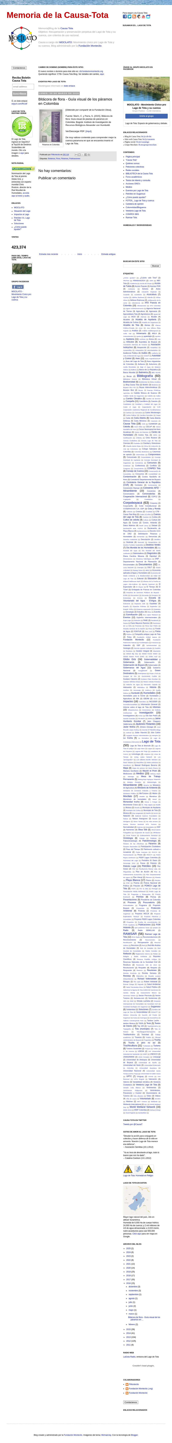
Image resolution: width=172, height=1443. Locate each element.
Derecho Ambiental (130, 539)
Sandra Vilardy (129, 993)
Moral (154, 799)
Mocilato (127, 796)
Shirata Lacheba (143, 1001)
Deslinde (129, 542)
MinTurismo (144, 793)
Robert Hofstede (150, 982)
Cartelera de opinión (135, 204)
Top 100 (140, 1026)
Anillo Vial (127, 333)
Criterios (129, 512)
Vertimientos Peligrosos (132, 1090)
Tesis (148, 1023)
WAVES (157, 1099)
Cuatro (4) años (145, 514)
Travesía (138, 1037)
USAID (150, 1076)
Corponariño (128, 506)
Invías (140, 716)
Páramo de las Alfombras (133, 844)
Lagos (150, 748)
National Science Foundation (146, 816)
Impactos (128, 701)
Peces (139, 855)
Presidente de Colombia (150, 900)
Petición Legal (129, 866)
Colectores (134, 449)
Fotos (129, 637)
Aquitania (130, 339)
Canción (154, 401)
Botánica (51, 159)
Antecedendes (128, 336)
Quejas (155, 928)
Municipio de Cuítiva (133, 810)
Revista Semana (149, 973)
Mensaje (131, 776)
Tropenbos (147, 1040)
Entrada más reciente (48, 254)
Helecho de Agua (133, 684)
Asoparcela (141, 347)
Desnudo (141, 542)
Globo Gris (129, 659)
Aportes (157, 336)
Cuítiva (155, 517)
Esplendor (153, 606)
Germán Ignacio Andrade (143, 648)
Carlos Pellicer (131, 415)
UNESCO (154, 1054)
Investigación (146, 712)
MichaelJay (106, 1435)
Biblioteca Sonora (130, 379)
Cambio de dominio (153, 399)
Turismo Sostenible (133, 1049)
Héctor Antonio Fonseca (151, 682)
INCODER (153, 702)
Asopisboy (154, 347)
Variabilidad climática (141, 1082)
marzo (132, 1314)
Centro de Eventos (141, 432)
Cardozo (129, 413)
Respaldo (142, 968)
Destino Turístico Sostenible (133, 545)
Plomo (148, 880)
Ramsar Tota (131, 217)
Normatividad (128, 827)
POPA (133, 889)
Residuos (127, 965)
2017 (128, 1279)
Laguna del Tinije (141, 751)
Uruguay (140, 1076)
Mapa (125, 768)
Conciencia (139, 463)
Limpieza (147, 754)
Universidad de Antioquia (136, 1060)
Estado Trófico (128, 609)
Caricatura (138, 413)
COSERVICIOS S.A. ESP (133, 509)
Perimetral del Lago (130, 860)
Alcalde (154, 317)
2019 (128, 1272)
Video (149, 1096)
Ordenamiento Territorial (148, 835)
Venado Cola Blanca (132, 1088)
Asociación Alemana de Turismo (135, 345)
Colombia (127, 452)
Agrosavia (153, 311)
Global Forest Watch (149, 654)
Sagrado (141, 984)
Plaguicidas (127, 872)
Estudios (140, 612)
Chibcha (139, 438)
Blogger (134, 1435)
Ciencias (126, 443)
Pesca (142, 863)
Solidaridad (130, 1009)
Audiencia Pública (130, 353)
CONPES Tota (153, 468)
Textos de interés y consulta (138, 180)
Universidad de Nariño (148, 1062)
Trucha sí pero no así (141, 1043)
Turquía (147, 1049)
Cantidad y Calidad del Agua (146, 404)
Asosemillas (127, 350)
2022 (128, 1260)
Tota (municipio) (142, 1029)
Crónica (139, 512)
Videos (157, 1096)
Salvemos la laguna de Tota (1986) (135, 990)
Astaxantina (139, 350)
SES (124, 1001)
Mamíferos (127, 765)
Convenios (151, 491)
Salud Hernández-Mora (134, 987)
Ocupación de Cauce (142, 833)
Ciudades (136, 443)
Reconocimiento (129, 940)
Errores (140, 598)
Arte (158, 339)
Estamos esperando (144, 609)
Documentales (129, 565)
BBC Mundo (156, 372)
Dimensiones (127, 559)
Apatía (138, 336)
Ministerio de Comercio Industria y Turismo (140, 791)
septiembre (134, 1294)
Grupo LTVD (153, 673)
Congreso (126, 468)
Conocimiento (139, 468)
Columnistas (140, 454)
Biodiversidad (129, 382)
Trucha (157, 1040)
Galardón (126, 645)
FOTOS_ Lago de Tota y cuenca (140, 200)
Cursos (135, 523)
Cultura (145, 520)
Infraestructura (133, 710)
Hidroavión (127, 687)
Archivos (142, 339)
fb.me (140, 145)
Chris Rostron (151, 438)
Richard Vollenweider (147, 979)
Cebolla (126, 426)
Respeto (153, 968)
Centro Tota (143, 435)
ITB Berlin (141, 718)
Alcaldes (126, 320)
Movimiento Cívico (130, 805)
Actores (145, 289)
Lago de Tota (151, 741)
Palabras (153, 838)
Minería (146, 785)
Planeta (157, 877)
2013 (128, 1337)
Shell (131, 1001)
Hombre (126, 690)
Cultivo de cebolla (131, 520)
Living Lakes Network (143, 757)
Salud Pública (151, 987)
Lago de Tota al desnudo (140, 746)
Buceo (140, 390)
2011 (128, 1345)
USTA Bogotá (139, 1079)
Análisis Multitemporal (150, 331)
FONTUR (137, 631)
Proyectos (130, 922)
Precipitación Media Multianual (134, 891)
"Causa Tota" (131, 160)
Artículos (130, 342)
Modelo (142, 796)
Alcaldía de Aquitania (145, 319)
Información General (149, 704)
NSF (158, 827)
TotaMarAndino (129, 1034)
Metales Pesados (134, 782)
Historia (153, 687)
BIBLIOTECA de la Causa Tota (139, 173)
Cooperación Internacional (135, 496)
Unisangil (156, 1057)
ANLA (154, 333)
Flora (58, 159)
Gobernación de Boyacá (134, 665)
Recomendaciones (150, 937)
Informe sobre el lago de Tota (136, 707)
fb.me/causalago (142, 142)
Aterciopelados (152, 350)
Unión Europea (144, 1057)
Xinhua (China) (155, 1110)
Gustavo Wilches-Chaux (131, 682)
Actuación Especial (149, 292)
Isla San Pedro (152, 716)
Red (143, 945)
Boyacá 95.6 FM (129, 387)
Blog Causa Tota (132, 385)
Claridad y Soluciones (151, 443)
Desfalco (157, 539)
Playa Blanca (133, 880)
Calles (158, 396)
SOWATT (154, 1012)
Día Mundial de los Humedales (140, 547)
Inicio (79, 254)
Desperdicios (152, 542)
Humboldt (135, 693)
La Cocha (128, 738)
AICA (133, 317)
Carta (128, 418)
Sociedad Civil (152, 1004)
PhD (133, 869)
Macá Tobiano (128, 762)
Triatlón (148, 1037)
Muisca (128, 807)
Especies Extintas (139, 606)
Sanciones (154, 990)
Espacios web (140, 604)
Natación (126, 816)
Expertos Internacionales (147, 617)
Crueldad (149, 512)
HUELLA (148, 690)
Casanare (154, 421)
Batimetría (143, 372)
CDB (143, 424)
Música (126, 813)
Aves (137, 358)
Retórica (140, 970)
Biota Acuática (155, 382)
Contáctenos (19, 68)
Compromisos (154, 454)
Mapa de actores (138, 768)
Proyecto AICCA (142, 914)
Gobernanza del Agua (134, 668)
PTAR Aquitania (129, 925)
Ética (149, 612)
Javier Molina (129, 727)
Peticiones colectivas (135, 167)
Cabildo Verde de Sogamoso (133, 396)
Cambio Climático (134, 398)
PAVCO (154, 852)
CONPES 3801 (132, 214)
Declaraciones (142, 531)
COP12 (154, 497)
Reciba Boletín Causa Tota (21, 79)
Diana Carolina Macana (133, 556)
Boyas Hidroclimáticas (148, 387)
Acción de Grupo (146, 283)
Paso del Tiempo (133, 849)
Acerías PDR (155, 286)
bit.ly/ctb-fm (146, 136)
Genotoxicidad (151, 645)
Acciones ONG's (133, 184)
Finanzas (138, 626)
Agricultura (140, 311)
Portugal (155, 889)
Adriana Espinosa (137, 300)
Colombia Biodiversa (141, 452)
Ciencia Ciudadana (130, 441)
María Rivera (153, 768)
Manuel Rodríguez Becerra (146, 765)
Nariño (148, 813)
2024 (128, 1252)
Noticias (140, 827)
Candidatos (127, 404)
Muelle (158, 805)
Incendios (142, 702)
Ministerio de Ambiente (147, 788)
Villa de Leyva (131, 1099)
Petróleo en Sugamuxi (135, 194)
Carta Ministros (140, 421)
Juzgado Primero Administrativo (137, 735)
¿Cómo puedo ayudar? (20, 228)
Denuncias (153, 537)
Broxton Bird (128, 390)
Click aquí (136, 1234)
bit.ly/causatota (149, 139)
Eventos (126, 617)
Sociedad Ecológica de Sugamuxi (135, 1007)
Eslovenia (126, 604)
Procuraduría (148, 902)
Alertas (147, 325)
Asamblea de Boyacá (148, 342)
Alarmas (143, 317)
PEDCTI (149, 855)
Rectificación (127, 942)
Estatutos (157, 609)
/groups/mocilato (149, 145)
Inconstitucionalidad (130, 704)
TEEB (140, 1023)
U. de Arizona (128, 1051)
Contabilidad (153, 474)
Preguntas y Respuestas (140, 894)
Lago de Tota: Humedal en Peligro (138, 1175)
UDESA (141, 1051)
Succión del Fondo (149, 1015)
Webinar (129, 1101)
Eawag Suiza (137, 570)
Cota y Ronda (154, 509)
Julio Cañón (155, 733)
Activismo (131, 289)
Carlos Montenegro (153, 413)
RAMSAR (130, 933)
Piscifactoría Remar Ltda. (148, 869)
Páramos (64, 159)
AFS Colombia (155, 306)
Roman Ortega (128, 984)
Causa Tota (66, 28)
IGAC (155, 699)
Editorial (140, 578)
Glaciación (156, 651)
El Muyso (139, 587)
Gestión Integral (142, 651)
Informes (156, 707)
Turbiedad (146, 1046)
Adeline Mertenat (138, 297)
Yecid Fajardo (130, 1113)
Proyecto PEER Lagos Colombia (147, 919)
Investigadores (129, 716)
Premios (140, 897)
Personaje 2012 (129, 863)
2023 (128, 1256)
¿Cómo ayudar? (129, 278)
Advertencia (136, 303)
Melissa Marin (155, 774)
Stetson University (130, 1015)
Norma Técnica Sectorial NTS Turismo (139, 824)
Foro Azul (148, 631)
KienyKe (155, 735)
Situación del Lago (22, 211)
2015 (128, 1329)
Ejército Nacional (148, 584)
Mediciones (127, 774)
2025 (128, 1248)
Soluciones (19, 223)
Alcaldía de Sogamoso (150, 322)
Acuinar (126, 297)
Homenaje (137, 690)
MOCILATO (65, 42)
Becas (129, 376)
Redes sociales (132, 170)
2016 (128, 1283)
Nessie (154, 819)
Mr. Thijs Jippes (147, 805)
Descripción (145, 539)
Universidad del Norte (132, 1065)
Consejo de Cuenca (135, 471)
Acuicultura (151, 294)
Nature (125, 819)
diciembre (133, 1286)
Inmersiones (146, 710)
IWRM (150, 718)
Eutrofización (132, 614)
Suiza (135, 1018)
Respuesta (127, 970)
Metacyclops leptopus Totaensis (149, 779)
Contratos (139, 485)
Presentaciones (130, 899)
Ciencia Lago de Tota (149, 441)
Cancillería (143, 401)
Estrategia (130, 612)
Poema (136, 883)
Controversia (152, 485)
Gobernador (153, 665)
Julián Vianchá (141, 733)
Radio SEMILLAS (146, 930)
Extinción (137, 620)
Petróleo (146, 866)
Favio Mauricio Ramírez (140, 623)
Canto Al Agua (129, 407)
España (126, 606)
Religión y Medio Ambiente (135, 956)
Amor (141, 328)
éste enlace (69, 86)
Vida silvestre (138, 1096)
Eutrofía (157, 612)
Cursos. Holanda (150, 523)
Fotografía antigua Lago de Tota (147, 634)
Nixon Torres (138, 821)
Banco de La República (148, 370)
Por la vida (143, 889)
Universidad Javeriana (148, 1068)
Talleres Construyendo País (133, 1021)
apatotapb (148, 336)
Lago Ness (141, 748)
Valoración (153, 1079)
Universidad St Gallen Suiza (150, 1074)
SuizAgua (143, 1018)
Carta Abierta (140, 418)
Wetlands (154, 1101)
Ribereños (140, 976)
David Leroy (143, 525)
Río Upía (137, 982)
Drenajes (140, 567)
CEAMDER (153, 424)
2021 (128, 1264)
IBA (137, 699)
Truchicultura (130, 1045)
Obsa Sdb (142, 830)
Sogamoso (155, 1006)
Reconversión (150, 940)
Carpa (158, 415)
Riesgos (126, 982)
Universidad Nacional (132, 1071)
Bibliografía (145, 376)
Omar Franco (131, 835)
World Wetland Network (142, 1107)
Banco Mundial (129, 372)
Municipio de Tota (151, 810)
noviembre (133, 1290)
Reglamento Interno (143, 954)
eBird (147, 570)
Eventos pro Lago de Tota (137, 190)
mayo (131, 1310)
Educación (152, 578)
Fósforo (129, 634)
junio (131, 1306)
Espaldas (153, 604)
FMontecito (55, 155)
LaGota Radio (129, 1357)
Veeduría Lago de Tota (136, 211)
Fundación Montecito (90, 45)
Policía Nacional (150, 883)
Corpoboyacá (132, 502)
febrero (132, 1324)
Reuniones (151, 970)
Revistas (127, 976)
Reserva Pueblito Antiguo (147, 959)
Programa (143, 905)
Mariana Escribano (131, 771)
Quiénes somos (132, 163)
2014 (128, 1333)
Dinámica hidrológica (143, 559)
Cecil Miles (138, 427)
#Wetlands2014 (139, 281)
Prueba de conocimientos (147, 922)
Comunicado (132, 457)
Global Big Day (132, 654)
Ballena (133, 370)
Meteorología (151, 782)
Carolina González (146, 415)
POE (127, 883)
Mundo (137, 807)
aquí (102, 74)
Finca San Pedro (151, 626)
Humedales (149, 693)
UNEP (145, 1054)
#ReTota (126, 281)
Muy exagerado (137, 813)
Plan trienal (137, 877)
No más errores (152, 821)
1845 (151, 281)
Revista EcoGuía (129, 973)
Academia (133, 283)
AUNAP (146, 356)
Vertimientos (151, 1088)
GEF (138, 645)
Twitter (155, 1049)
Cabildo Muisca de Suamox (145, 393)
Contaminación (129, 477)
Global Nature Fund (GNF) (133, 656)
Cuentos (146, 517)
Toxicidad (145, 1034)
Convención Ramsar (131, 488)
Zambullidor (142, 1113)
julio (131, 1302)
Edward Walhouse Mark (131, 581)
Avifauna (141, 364)
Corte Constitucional (147, 506)
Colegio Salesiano (149, 449)
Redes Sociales (151, 951)
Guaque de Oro (129, 676)
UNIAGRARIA (128, 1057)
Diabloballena (138, 553)
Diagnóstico (152, 553)
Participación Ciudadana (150, 846)
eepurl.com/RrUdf (19, 104)
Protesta (141, 911)
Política (126, 886)
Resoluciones (128, 968)
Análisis (135, 331)
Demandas (140, 537)
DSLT (149, 567)
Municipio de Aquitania (151, 807)
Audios (144, 353)
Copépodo (126, 499)
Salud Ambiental (153, 984)
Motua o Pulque (151, 802)
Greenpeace (142, 673)
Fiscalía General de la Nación (134, 629)
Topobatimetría (152, 1026)
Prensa (153, 897)
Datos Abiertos (129, 525)
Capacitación (146, 407)
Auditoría (154, 353)
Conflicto (153, 466)
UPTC (129, 1076)
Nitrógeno (126, 821)
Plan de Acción (142, 872)
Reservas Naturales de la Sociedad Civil (140, 962)
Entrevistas (127, 598)
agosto (132, 1298)
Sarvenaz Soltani (129, 995)
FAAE (145, 620)
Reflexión (127, 954)
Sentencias (152, 998)
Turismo (156, 1046)
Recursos (135, 945)
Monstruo (153, 796)
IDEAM (146, 699)
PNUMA (157, 880)
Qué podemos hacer (142, 928)
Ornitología (128, 838)
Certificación (127, 438)
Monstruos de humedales (134, 799)
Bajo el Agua (145, 367)
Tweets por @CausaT (132, 1124)
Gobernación (149, 662)
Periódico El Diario (149, 860)
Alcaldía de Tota (131, 325)
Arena (151, 339)
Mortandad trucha (131, 802)
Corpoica (153, 503)
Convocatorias (148, 494)
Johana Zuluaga (146, 727)
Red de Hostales (146, 948)
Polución (136, 886)
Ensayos (155, 595)
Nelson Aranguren (140, 819)
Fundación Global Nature (147, 637)
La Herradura (143, 738)
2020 (128, 1268)
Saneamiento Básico (149, 993)
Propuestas (140, 908)
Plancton (149, 877)
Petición (153, 863)
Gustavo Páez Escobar (149, 679)
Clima (146, 446)
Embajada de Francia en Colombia (145, 590)
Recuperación (143, 942)
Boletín (145, 385)
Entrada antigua (108, 254)
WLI (145, 1104)
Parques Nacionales (130, 846)
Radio (125, 930)
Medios (129, 187)
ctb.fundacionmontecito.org (91, 71)
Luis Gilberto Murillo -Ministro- (147, 760)
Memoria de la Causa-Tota (57, 15)
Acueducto (138, 294)
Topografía (127, 1029)
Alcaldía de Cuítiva (130, 322)
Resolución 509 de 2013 (146, 965)
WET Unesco (142, 1101)
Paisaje (142, 838)
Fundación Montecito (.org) (141, 1388)
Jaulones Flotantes (145, 724)
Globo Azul (153, 656)
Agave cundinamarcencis (135, 308)
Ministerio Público (129, 793)
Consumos (139, 474)
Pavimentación (128, 855)
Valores (126, 1082)
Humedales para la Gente (134, 696)
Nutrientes (130, 830)
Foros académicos (134, 177)
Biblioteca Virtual (149, 379)
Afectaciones (141, 306)
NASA (156, 813)
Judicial (128, 733)
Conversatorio (128, 494)
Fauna (125, 623)
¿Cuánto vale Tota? (148, 278)
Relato (155, 954)
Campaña (130, 401)
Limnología (135, 754)
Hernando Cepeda (150, 684)
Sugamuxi (126, 1018)
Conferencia (140, 466)
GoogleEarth (142, 671)
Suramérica (154, 1018)
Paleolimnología (149, 841)
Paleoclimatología (130, 841)
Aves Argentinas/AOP (152, 358)
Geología (126, 648)
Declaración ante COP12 (133, 528)
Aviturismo (153, 364)
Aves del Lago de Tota (135, 361)
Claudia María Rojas (133, 446)
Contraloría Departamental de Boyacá (145, 480)
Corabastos (148, 499)
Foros (157, 631)
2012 (128, 1341)
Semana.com (139, 998)
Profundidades (128, 905)
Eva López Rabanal (150, 615)
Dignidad (153, 556)
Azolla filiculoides (129, 367)
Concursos (152, 463)
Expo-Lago (127, 620)
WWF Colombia (140, 1110)
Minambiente (130, 785)
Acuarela (126, 294)
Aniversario (141, 333)
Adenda (150, 297)
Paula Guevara (141, 852)
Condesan (126, 466)
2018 (128, 1275)
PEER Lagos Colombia (148, 858)
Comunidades (146, 457)
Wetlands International (132, 1104)
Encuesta (145, 595)
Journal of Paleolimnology (151, 730)
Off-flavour (156, 833)
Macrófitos (140, 762)
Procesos (132, 902)
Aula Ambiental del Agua (132, 356)
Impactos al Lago (21, 214)
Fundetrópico (144, 642)
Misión (154, 793)
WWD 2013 (127, 1110)
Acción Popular (141, 286)
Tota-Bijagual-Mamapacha (146, 1032)
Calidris (150, 396)
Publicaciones (74, 159)
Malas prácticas (152, 762)
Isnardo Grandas (129, 718)
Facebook (154, 620)
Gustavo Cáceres (130, 679)
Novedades (150, 827)
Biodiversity (143, 382)
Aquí (88, 131)
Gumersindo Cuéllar (149, 676)
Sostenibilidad (141, 1012)
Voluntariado (145, 1098)
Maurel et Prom (150, 771)
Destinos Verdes (153, 545)
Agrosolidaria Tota (130, 314)
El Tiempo (151, 587)
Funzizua (154, 642)
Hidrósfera (140, 687)
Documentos (145, 564)
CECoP (149, 427)
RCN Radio (136, 937)
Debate (154, 525)
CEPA (155, 435)
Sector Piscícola (145, 995)
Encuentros (135, 595)
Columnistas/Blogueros (136, 207)
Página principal (133, 157)
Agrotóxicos (145, 314)
